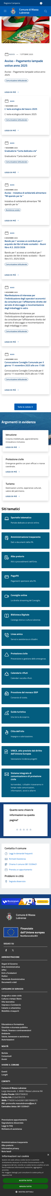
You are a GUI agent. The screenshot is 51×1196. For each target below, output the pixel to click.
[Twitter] (12, 950)
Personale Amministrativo (13, 979)
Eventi (4, 1071)
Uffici (4, 969)
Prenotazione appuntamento (14, 1119)
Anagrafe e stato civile (12, 995)
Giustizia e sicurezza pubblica (15, 1027)
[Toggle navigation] (5, 11)
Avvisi (12, 54)
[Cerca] (45, 11)
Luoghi (5, 1074)
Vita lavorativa (8, 1001)
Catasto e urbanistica (11, 1007)
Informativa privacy (10, 1148)
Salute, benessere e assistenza (15, 1036)
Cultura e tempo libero (12, 998)
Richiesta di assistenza (12, 1128)
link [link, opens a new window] (10, 1175)
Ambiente (6, 1033)
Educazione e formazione (13, 1024)
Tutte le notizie (25, 406)
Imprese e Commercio (11, 1004)
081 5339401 (23, 1106)
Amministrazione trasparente (15, 1142)
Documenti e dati (9, 982)
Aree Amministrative (11, 966)
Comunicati (7, 1056)
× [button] (48, 1155)
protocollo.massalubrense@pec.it (21, 1103)
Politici (5, 976)
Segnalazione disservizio (12, 1122)
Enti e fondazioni (9, 972)
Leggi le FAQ (7, 1125)
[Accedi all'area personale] (41, 3)
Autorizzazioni (8, 1039)
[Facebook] (6, 950)
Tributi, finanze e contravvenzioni (16, 1030)
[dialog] (25, 1174)
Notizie (5, 1053)
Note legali (6, 1151)
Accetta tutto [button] (25, 1180)
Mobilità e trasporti (10, 1010)
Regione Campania (12, 3)
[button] (25, 1192)
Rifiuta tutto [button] (25, 1186)
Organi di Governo (10, 963)
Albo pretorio (7, 1145)
